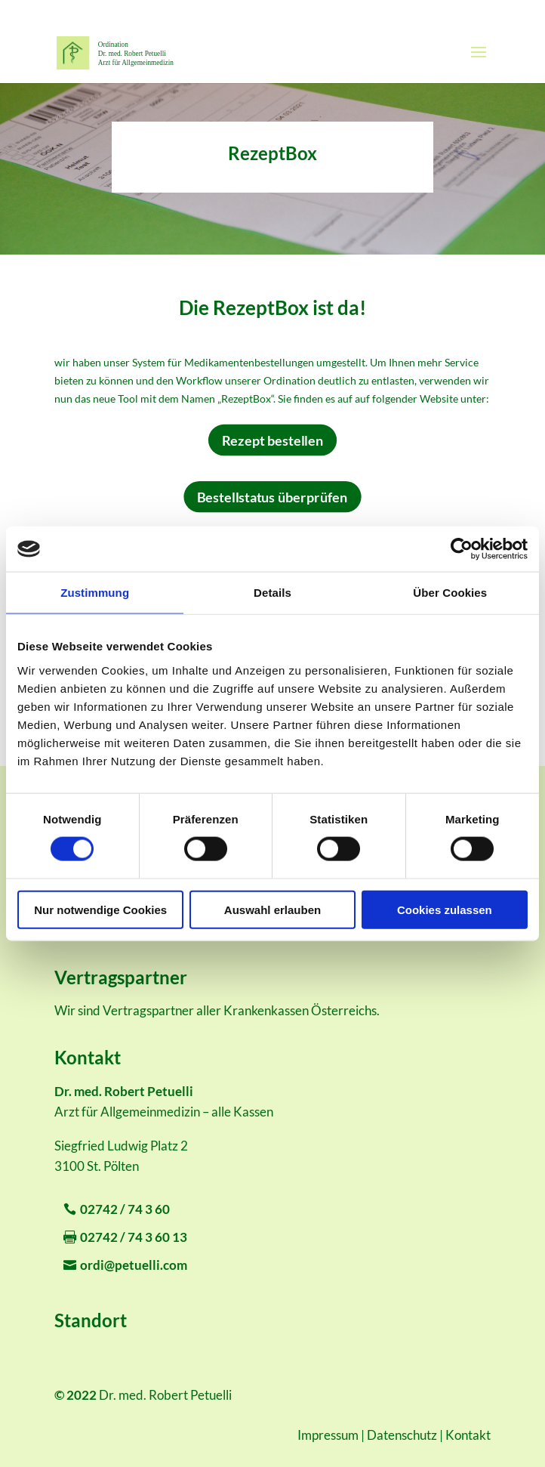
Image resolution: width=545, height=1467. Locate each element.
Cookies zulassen (444, 909)
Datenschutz (402, 1435)
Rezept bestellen (272, 439)
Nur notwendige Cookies (100, 909)
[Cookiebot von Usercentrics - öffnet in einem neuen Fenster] (462, 549)
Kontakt (468, 1435)
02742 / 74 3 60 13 (133, 1237)
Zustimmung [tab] (94, 592)
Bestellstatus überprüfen (272, 496)
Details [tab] (272, 592)
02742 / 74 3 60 (125, 1209)
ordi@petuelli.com (133, 1265)
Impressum (328, 1435)
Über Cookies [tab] (450, 592)
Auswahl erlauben (272, 909)
